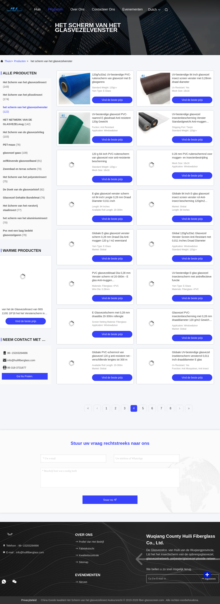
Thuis (8, 61)
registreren (208, 578)
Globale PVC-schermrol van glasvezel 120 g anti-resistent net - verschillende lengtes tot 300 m (111, 356)
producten (20, 61)
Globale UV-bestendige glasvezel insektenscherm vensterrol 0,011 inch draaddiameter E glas (191, 356)
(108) (15, 152)
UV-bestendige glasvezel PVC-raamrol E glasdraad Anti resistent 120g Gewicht (111, 118)
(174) (22, 97)
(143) (24, 84)
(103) (23, 134)
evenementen (132, 9)
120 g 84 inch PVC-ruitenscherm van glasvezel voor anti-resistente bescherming (111, 157)
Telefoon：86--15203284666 (21, 545)
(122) (25, 109)
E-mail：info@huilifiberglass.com (23, 552)
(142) (17, 122)
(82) (23, 189)
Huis (37, 9)
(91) (22, 160)
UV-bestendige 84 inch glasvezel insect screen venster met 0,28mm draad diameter (191, 78)
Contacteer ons (103, 9)
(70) (22, 168)
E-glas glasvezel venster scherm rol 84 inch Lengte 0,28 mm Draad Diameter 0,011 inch (111, 197)
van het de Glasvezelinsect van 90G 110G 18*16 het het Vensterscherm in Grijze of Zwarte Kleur (23, 313)
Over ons (77, 9)
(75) (24, 179)
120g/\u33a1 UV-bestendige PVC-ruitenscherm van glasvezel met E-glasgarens (111, 78)
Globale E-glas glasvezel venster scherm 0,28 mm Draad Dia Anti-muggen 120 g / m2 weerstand (110, 237)
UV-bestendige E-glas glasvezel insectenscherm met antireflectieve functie (192, 276)
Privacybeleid (28, 600)
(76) (12, 144)
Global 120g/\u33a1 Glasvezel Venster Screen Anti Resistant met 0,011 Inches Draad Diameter (191, 237)
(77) (20, 208)
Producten (55, 9)
